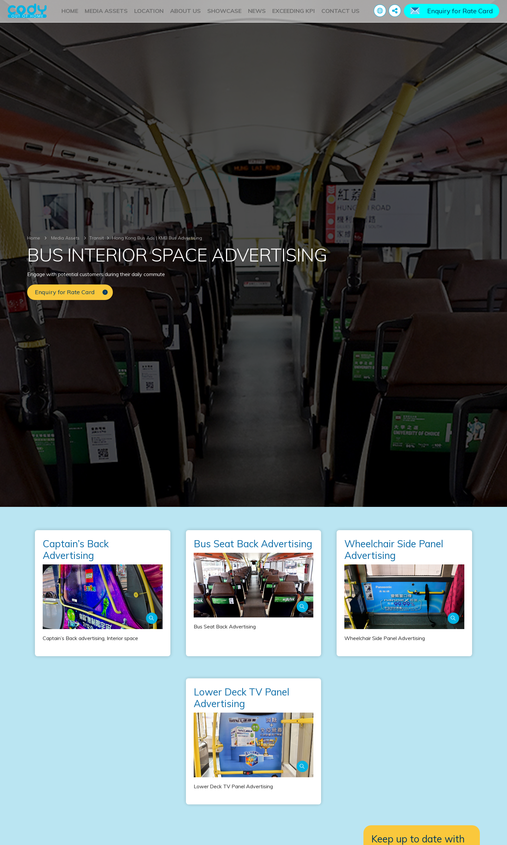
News (257, 13)
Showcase (224, 13)
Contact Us (340, 13)
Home (69, 13)
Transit (96, 238)
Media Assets (106, 13)
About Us (185, 13)
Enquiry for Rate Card (460, 14)
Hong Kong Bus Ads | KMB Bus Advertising (157, 238)
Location (149, 13)
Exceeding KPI (293, 13)
